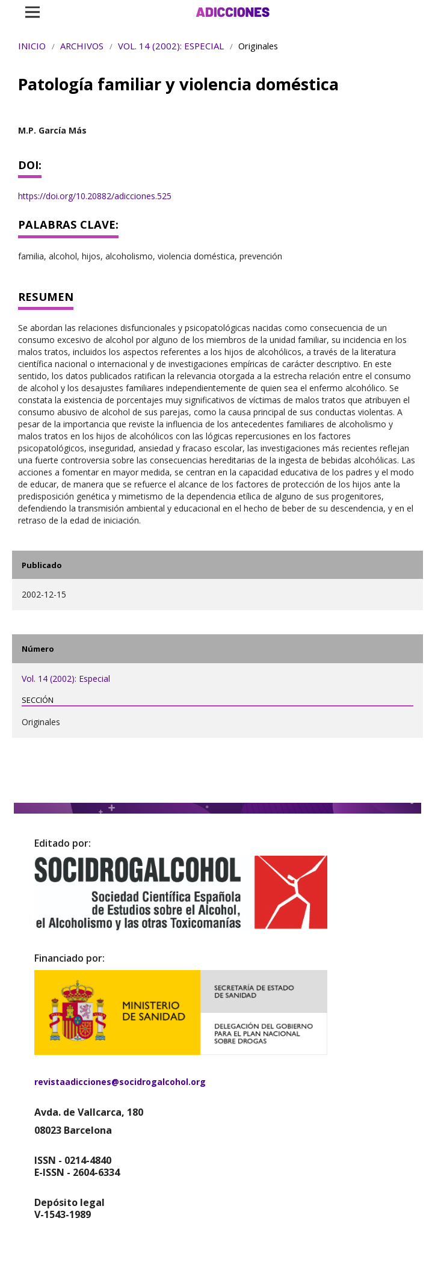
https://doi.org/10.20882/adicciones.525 (94, 196)
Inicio (32, 46)
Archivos (81, 46)
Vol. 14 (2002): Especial (171, 46)
